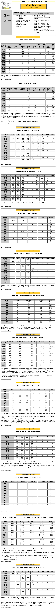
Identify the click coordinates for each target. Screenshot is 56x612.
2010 (3, 64)
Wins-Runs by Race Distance (42, 26)
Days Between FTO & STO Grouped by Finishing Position (42, 28)
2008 (3, 60)
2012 (3, 67)
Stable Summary (21, 15)
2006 (3, 57)
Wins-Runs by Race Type (41, 23)
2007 (3, 58)
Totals (20, 17)
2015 (3, 72)
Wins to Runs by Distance (21, 25)
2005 (3, 55)
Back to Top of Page (6, 79)
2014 (3, 71)
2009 (3, 62)
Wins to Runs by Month (23, 20)
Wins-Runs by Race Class (41, 24)
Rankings (21, 18)
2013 (3, 69)
